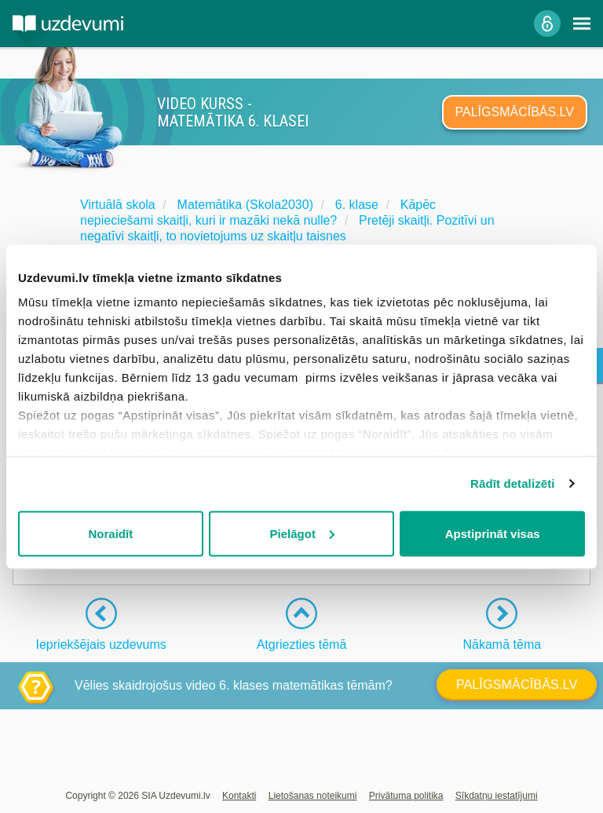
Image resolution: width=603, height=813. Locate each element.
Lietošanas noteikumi (313, 795)
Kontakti (239, 795)
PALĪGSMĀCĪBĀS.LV (514, 112)
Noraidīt (110, 533)
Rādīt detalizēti (512, 483)
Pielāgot (302, 533)
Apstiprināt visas (492, 533)
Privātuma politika (406, 795)
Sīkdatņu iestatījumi (496, 795)
